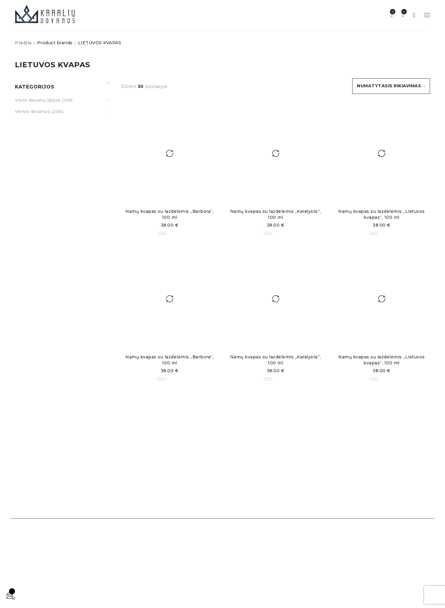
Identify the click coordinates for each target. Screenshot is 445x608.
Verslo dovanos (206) (39, 111)
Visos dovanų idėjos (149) (44, 100)
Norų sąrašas (392, 11)
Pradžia (23, 42)
